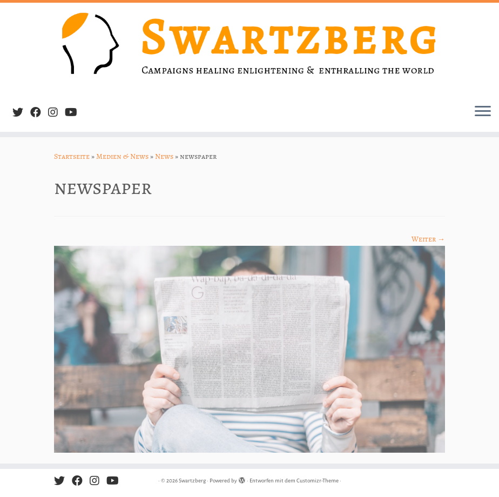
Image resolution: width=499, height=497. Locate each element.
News (164, 156)
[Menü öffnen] (483, 112)
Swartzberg (192, 480)
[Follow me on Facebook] (39, 112)
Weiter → (428, 239)
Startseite (72, 156)
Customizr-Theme (317, 480)
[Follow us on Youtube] (74, 112)
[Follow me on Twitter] (21, 112)
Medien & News (122, 156)
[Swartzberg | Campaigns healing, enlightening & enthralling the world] (249, 49)
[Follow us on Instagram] (56, 112)
